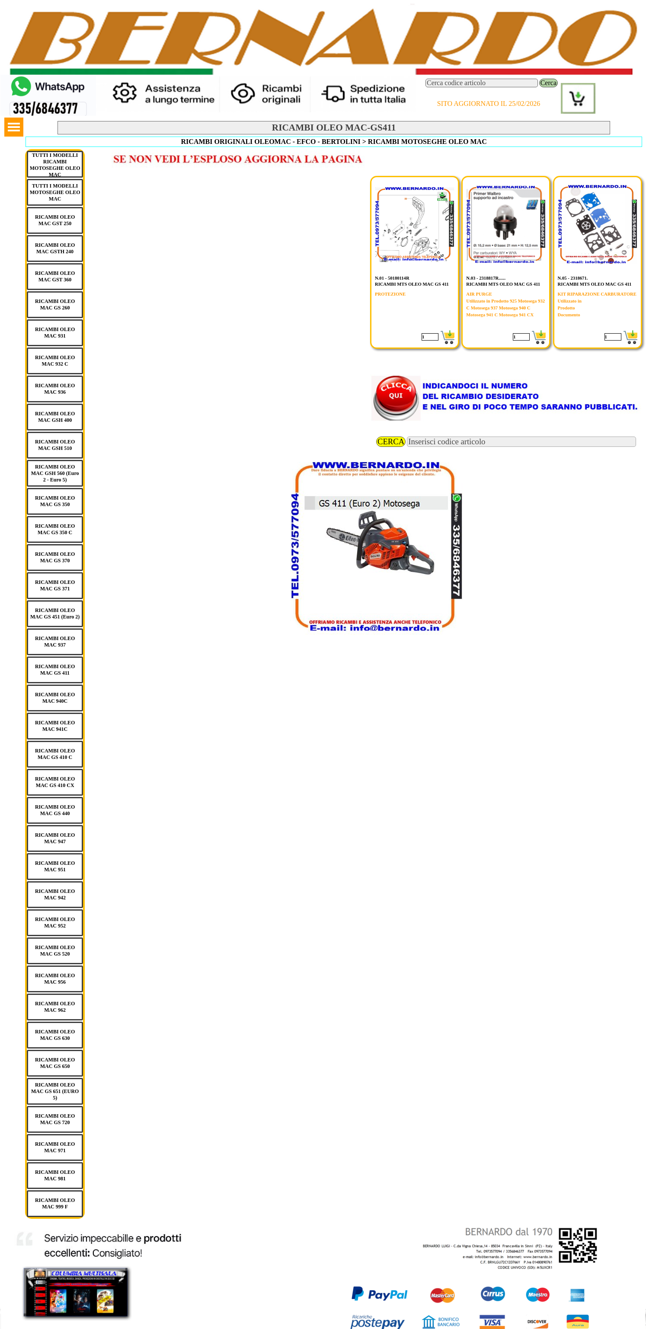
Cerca (548, 82)
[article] (414, 262)
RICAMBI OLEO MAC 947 (55, 838)
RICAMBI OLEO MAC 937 (55, 641)
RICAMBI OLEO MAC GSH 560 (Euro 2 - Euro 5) (55, 473)
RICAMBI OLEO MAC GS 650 (55, 1063)
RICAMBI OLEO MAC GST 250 (55, 220)
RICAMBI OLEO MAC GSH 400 (55, 417)
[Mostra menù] (13, 127)
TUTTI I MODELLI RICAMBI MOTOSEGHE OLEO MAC (55, 165)
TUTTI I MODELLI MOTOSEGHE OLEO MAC (55, 192)
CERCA (390, 441)
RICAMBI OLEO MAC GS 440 (55, 810)
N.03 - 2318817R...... (485, 278)
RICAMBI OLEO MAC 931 (55, 332)
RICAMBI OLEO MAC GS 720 (55, 1119)
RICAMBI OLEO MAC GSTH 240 (55, 248)
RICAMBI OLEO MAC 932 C (55, 360)
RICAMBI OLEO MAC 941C (55, 726)
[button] (48, 78)
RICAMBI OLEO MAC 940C (55, 698)
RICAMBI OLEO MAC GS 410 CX (55, 782)
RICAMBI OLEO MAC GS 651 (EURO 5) (55, 1091)
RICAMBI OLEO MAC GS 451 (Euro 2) (55, 613)
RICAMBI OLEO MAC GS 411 (55, 669)
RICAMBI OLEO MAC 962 (55, 1007)
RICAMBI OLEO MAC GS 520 (55, 950)
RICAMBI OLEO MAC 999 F (55, 1203)
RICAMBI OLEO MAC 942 (55, 894)
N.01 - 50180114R (392, 278)
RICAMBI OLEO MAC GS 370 (55, 557)
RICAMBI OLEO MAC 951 (55, 866)
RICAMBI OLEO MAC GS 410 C (55, 754)
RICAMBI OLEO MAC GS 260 (55, 304)
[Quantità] (430, 337)
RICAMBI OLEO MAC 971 (55, 1147)
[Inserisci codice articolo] (521, 442)
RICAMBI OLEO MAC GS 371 (55, 585)
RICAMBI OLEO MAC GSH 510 (55, 445)
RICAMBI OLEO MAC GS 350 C (55, 529)
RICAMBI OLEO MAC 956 (55, 978)
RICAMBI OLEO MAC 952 (55, 922)
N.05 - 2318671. (573, 278)
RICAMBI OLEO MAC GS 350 (55, 501)
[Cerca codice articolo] (481, 83)
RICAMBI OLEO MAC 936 (55, 388)
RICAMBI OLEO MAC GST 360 (55, 276)
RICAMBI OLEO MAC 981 (55, 1175)
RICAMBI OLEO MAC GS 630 (55, 1035)
